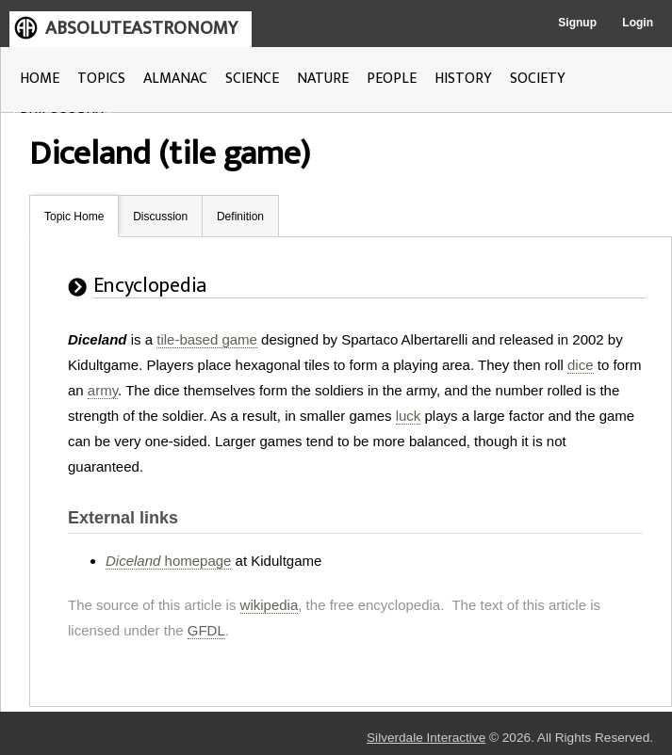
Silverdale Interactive (426, 738)
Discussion (160, 216)
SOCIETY (537, 78)
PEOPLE (392, 78)
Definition (240, 216)
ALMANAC (175, 78)
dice (580, 365)
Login (637, 22)
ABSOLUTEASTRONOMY (141, 28)
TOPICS (101, 78)
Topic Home (74, 216)
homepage (168, 561)
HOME (39, 78)
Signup (577, 22)
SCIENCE (252, 78)
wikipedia (269, 605)
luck (408, 416)
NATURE (323, 78)
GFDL (206, 630)
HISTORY (463, 78)
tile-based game (206, 339)
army (103, 390)
